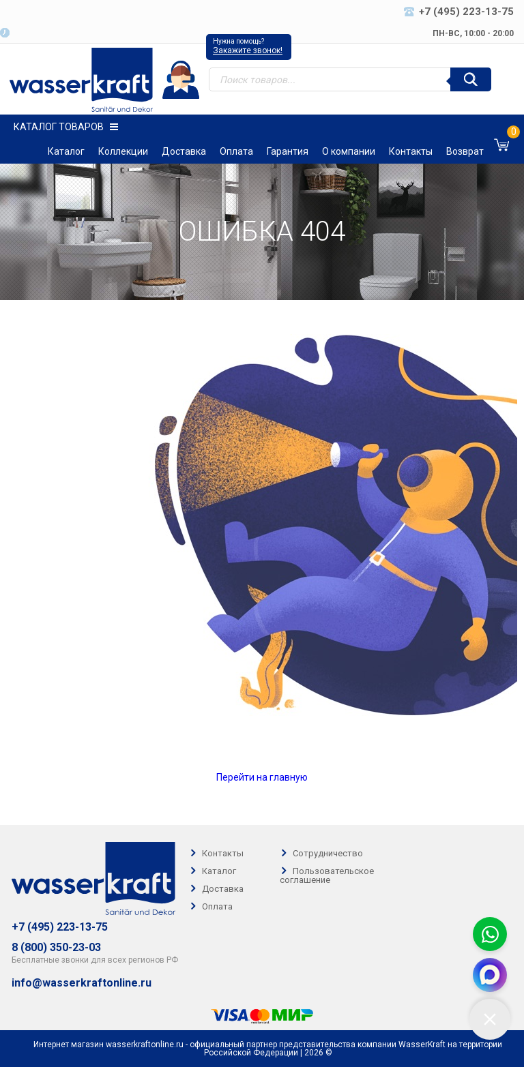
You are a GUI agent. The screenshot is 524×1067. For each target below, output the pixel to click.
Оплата (236, 151)
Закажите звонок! (247, 50)
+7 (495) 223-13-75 (60, 927)
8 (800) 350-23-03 (56, 947)
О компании (348, 151)
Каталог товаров (66, 126)
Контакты (411, 151)
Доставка (184, 151)
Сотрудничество (328, 853)
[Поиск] (470, 79)
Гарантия (287, 151)
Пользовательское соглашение (327, 875)
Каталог (66, 151)
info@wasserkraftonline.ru (81, 983)
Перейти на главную (262, 777)
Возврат (465, 151)
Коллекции (123, 151)
